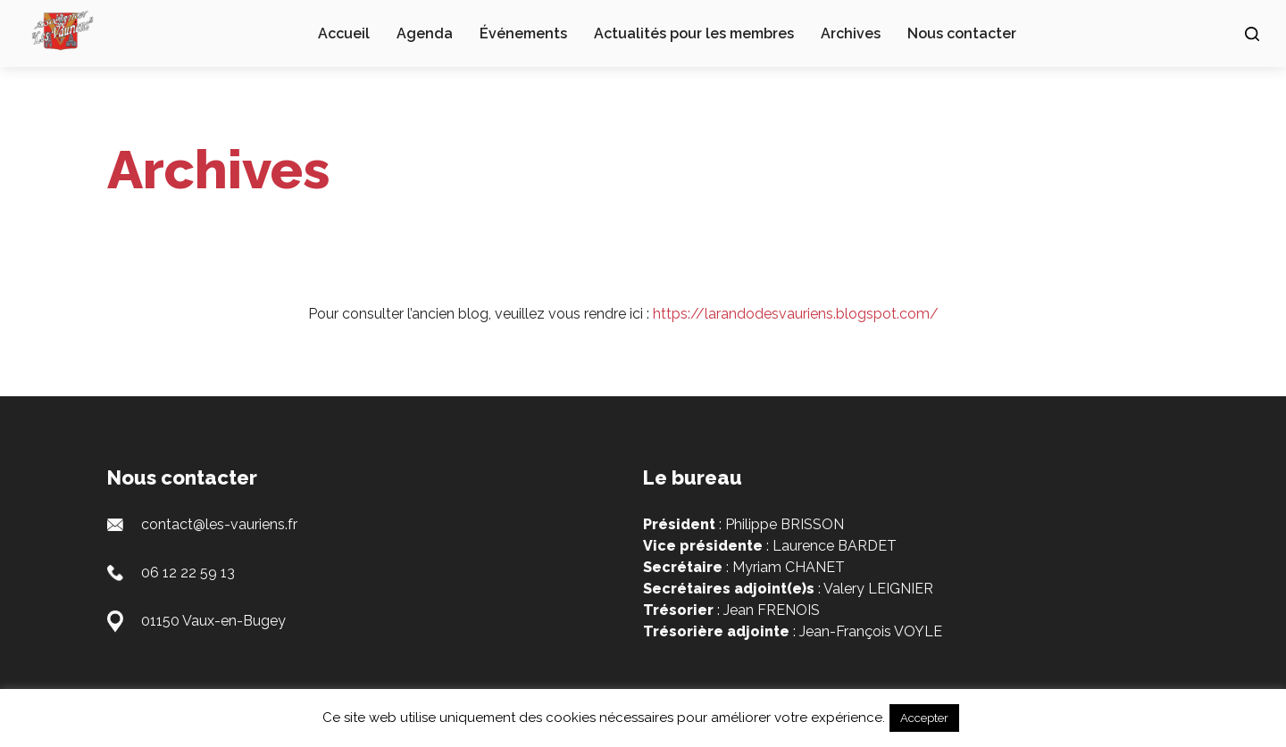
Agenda (425, 33)
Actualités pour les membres (694, 33)
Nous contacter (961, 33)
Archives (851, 33)
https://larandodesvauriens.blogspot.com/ (796, 313)
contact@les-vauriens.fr (219, 524)
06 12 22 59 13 (188, 572)
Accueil (344, 33)
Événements (523, 33)
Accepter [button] (924, 718)
